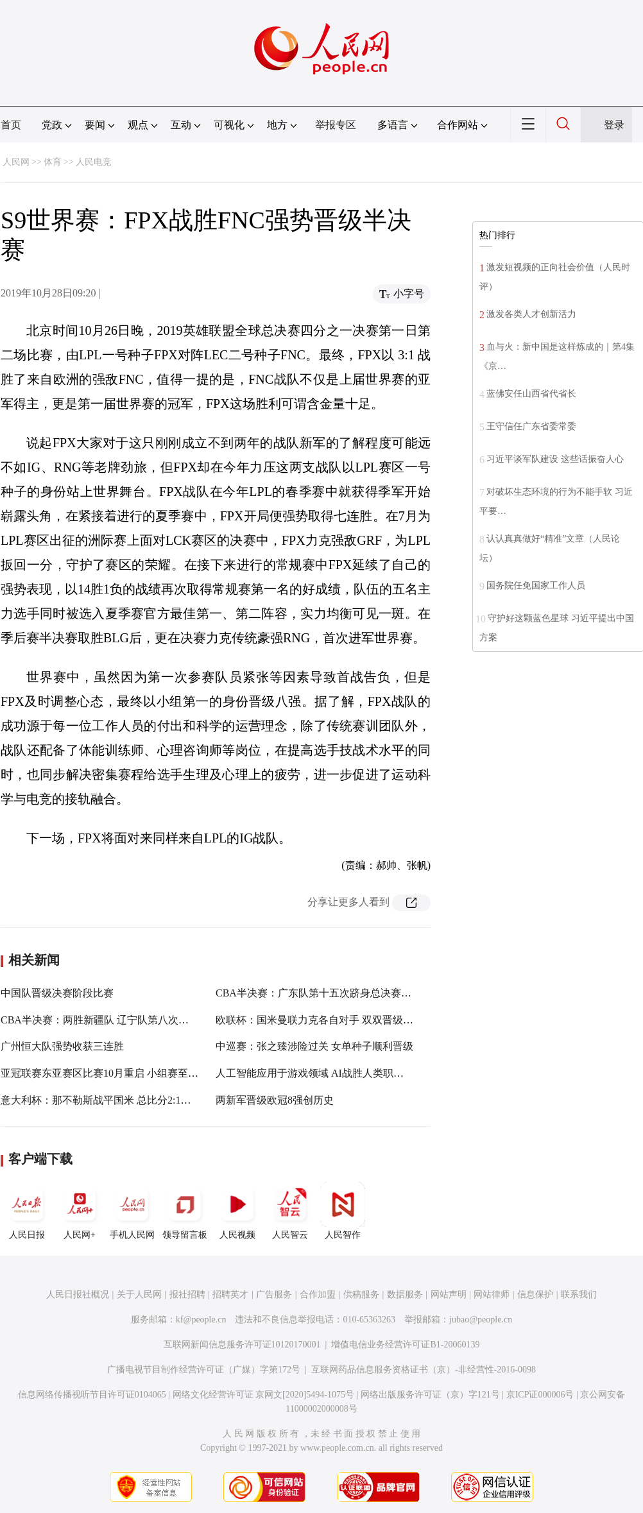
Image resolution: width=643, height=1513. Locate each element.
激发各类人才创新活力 (531, 314)
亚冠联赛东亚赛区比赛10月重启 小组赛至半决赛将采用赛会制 (140, 1073)
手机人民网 (132, 1211)
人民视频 (237, 1211)
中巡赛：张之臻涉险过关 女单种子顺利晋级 (314, 1046)
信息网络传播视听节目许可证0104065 (92, 1394)
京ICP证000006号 (540, 1394)
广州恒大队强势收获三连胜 (62, 1046)
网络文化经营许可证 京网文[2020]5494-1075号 (264, 1394)
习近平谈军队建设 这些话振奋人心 (555, 459)
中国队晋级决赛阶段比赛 (57, 992)
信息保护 (535, 1294)
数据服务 (405, 1294)
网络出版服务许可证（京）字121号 (430, 1394)
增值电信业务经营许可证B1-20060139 (405, 1344)
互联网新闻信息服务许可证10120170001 (242, 1344)
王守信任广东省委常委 (531, 426)
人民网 (16, 162)
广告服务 (274, 1294)
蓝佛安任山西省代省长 (531, 393)
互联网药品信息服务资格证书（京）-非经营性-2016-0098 (423, 1369)
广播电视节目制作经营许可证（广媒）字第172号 (203, 1369)
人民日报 (26, 1211)
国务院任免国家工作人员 (535, 585)
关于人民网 (139, 1294)
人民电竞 (94, 162)
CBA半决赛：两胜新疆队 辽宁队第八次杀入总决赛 (115, 1019)
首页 (11, 124)
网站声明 (449, 1294)
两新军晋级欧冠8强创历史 (275, 1100)
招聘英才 (230, 1294)
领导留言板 (184, 1211)
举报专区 (335, 124)
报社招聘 (187, 1294)
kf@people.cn (201, 1319)
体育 (53, 162)
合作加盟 (318, 1294)
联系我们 (579, 1294)
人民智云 (290, 1211)
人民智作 (342, 1211)
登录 (614, 124)
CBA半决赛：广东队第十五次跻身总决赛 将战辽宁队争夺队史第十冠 (371, 992)
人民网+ (79, 1211)
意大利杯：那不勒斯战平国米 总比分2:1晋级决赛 (111, 1100)
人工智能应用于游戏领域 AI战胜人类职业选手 (320, 1073)
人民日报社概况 (77, 1294)
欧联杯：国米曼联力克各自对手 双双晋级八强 (320, 1019)
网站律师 (492, 1294)
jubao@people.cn (480, 1319)
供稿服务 (361, 1294)
